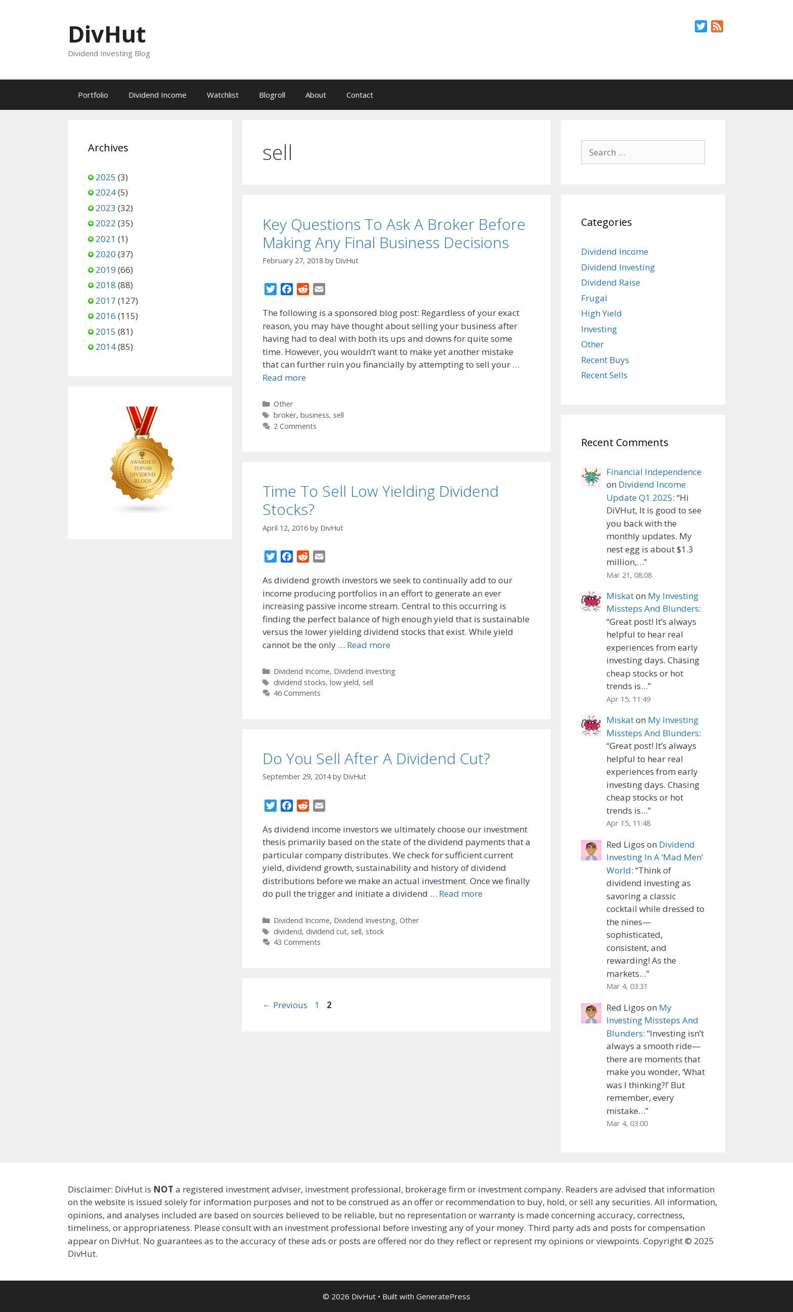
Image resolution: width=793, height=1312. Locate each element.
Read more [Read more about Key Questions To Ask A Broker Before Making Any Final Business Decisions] (284, 377)
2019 (106, 269)
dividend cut (326, 931)
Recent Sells (604, 375)
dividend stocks (300, 682)
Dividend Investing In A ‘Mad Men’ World (654, 857)
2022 (106, 223)
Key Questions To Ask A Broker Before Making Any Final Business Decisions (393, 233)
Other (283, 404)
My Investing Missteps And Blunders (652, 1020)
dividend (288, 931)
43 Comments (297, 942)
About (315, 95)
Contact (359, 95)
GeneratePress (443, 1296)
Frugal (594, 298)
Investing (599, 329)
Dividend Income (157, 95)
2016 (106, 316)
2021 (106, 239)
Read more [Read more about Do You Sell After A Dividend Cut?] (460, 893)
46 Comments (297, 693)
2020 (106, 254)
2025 (106, 177)
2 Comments (295, 426)
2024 (106, 192)
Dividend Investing (364, 671)
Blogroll (272, 95)
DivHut (107, 33)
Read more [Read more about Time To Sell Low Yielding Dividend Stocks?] (368, 645)
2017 (106, 300)
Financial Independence (653, 472)
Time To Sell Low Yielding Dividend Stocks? (380, 500)
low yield (344, 682)
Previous (284, 1005)
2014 (106, 346)
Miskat (620, 596)
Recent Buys (605, 360)
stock (375, 931)
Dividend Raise (610, 282)
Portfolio (93, 95)
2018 (106, 285)
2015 (106, 331)
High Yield (601, 313)
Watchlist (223, 95)
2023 (106, 208)
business (314, 415)
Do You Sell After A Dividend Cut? (376, 758)
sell (338, 415)
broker (285, 415)
